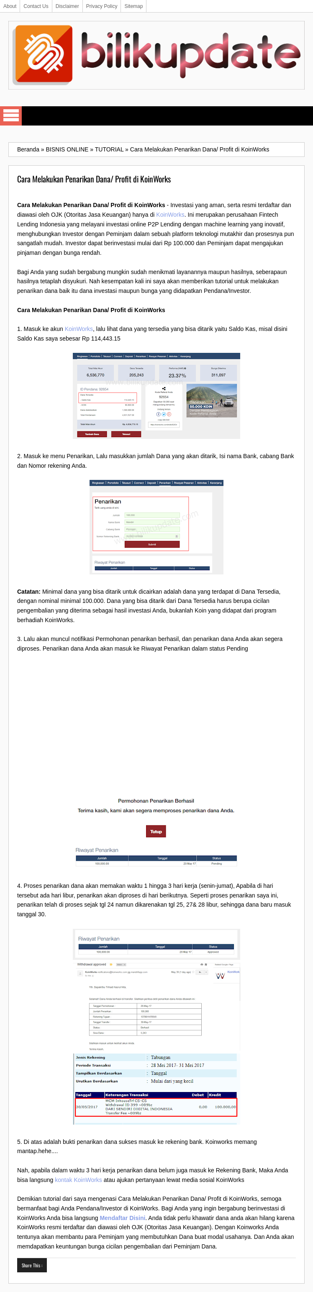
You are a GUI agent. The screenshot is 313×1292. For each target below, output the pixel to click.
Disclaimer (67, 6)
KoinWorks (170, 214)
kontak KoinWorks (78, 1180)
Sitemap (133, 6)
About (9, 6)
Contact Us (35, 6)
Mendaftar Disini (122, 1218)
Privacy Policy (102, 6)
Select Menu (11, 116)
